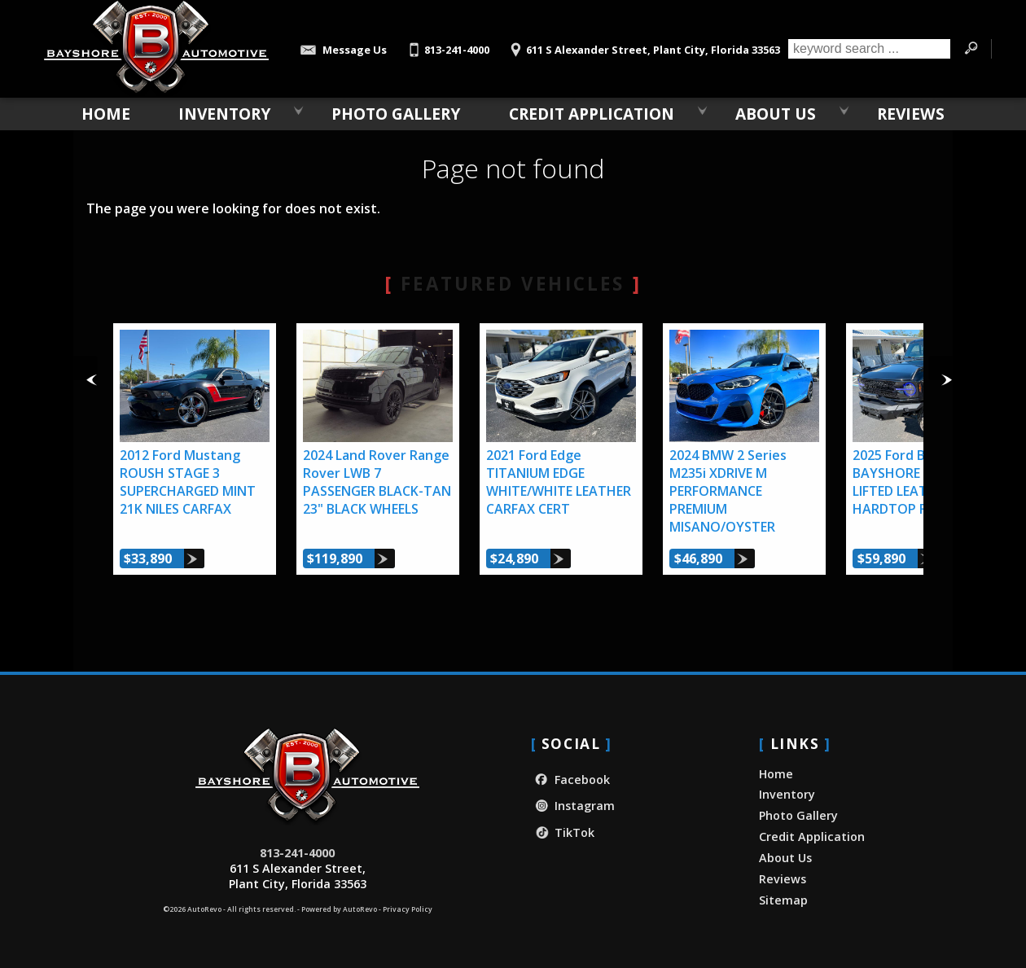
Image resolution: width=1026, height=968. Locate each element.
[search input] (869, 49)
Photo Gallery (395, 114)
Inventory (224, 114)
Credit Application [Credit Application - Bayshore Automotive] (591, 114)
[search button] (970, 49)
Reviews (782, 879)
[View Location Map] (643, 44)
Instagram (573, 805)
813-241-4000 (297, 853)
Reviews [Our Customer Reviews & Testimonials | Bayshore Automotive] (911, 114)
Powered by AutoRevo (339, 909)
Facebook (570, 779)
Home (776, 774)
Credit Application (812, 836)
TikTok (562, 832)
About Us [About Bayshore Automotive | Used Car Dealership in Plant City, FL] (775, 114)
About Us (785, 857)
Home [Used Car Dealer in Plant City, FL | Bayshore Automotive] (105, 114)
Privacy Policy (407, 909)
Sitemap (783, 900)
